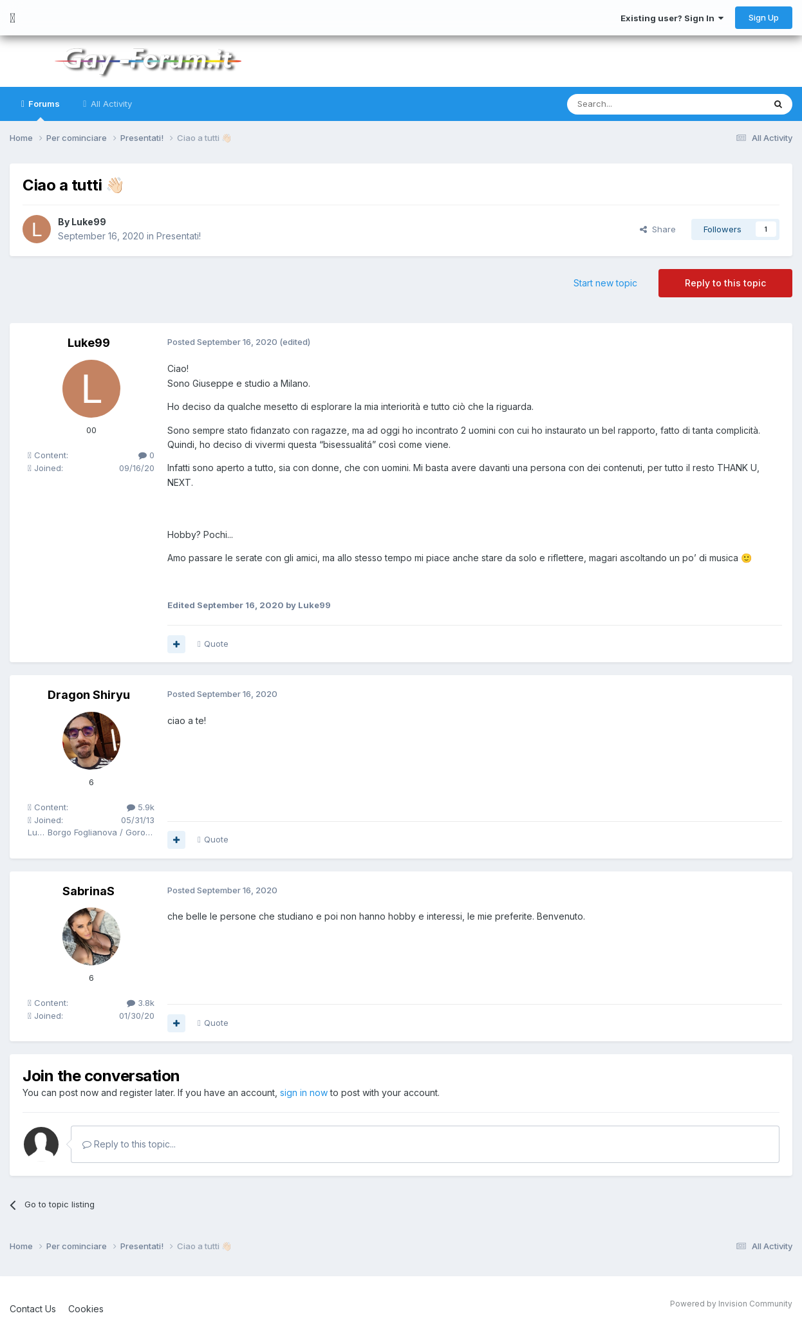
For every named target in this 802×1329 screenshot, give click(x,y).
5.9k (140, 807)
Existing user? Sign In (671, 18)
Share (658, 229)
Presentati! (178, 235)
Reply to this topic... (129, 1143)
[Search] (632, 104)
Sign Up (764, 17)
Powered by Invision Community (731, 1303)
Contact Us (33, 1308)
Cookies (86, 1308)
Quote (216, 643)
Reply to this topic (725, 282)
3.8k (140, 1003)
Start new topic (605, 282)
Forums (43, 109)
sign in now (304, 1092)
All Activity (110, 103)
